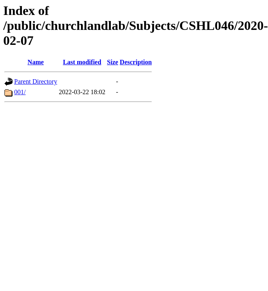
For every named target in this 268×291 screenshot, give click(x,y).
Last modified (82, 62)
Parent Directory (35, 81)
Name (36, 62)
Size (112, 62)
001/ (20, 92)
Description (136, 62)
